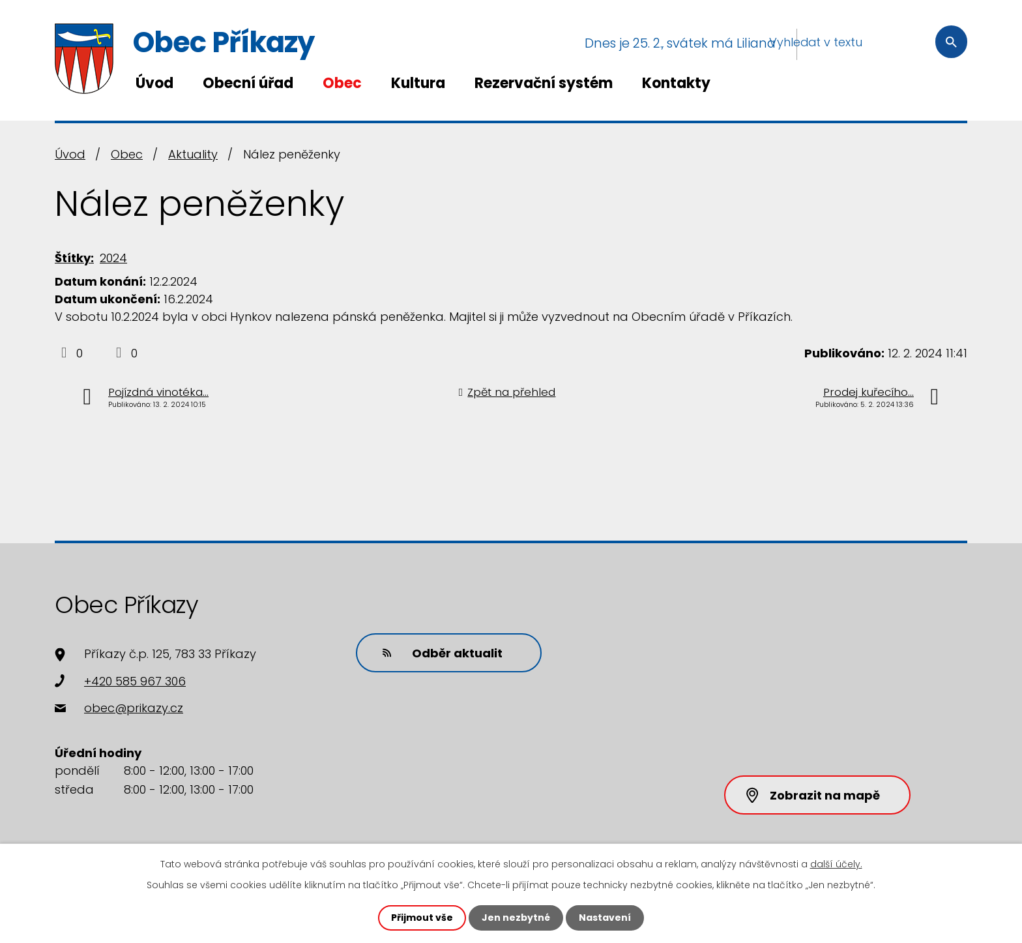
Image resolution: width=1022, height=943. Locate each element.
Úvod (154, 83)
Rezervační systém (543, 83)
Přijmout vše (422, 917)
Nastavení (605, 917)
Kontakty (676, 83)
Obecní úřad (248, 83)
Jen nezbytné (516, 917)
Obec (342, 83)
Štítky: (74, 258)
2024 (113, 258)
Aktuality (193, 154)
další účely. (836, 864)
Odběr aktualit (443, 653)
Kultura (418, 83)
